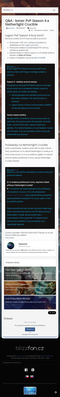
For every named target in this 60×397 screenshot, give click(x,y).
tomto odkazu (10, 252)
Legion (51, 30)
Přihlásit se (30, 329)
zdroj (16, 66)
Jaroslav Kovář (21, 356)
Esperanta (11, 28)
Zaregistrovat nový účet (30, 334)
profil (36, 252)
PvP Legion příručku (29, 45)
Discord (8, 235)
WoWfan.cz (8, 10)
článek (48, 148)
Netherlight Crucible (41, 30)
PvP (32, 30)
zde (26, 50)
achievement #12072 (15, 195)
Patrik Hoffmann (47, 356)
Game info (32, 28)
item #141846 (39, 58)
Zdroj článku (9, 238)
